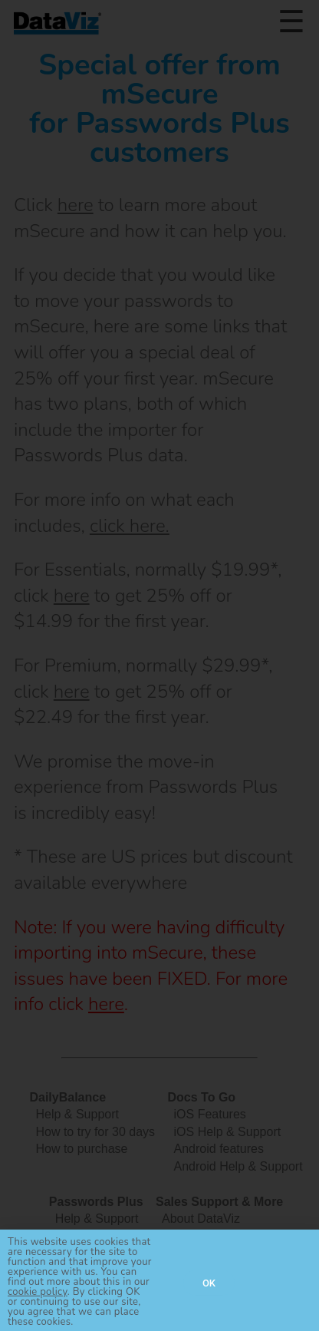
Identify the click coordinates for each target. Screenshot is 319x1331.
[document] (159, 665)
